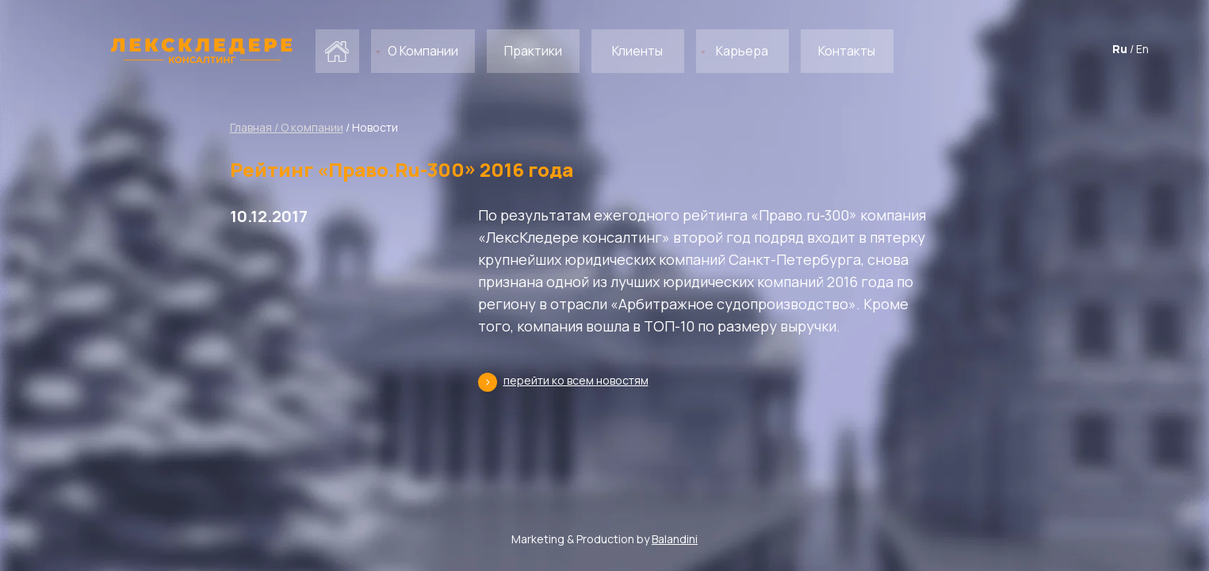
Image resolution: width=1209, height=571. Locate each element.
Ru (1119, 48)
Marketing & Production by (604, 538)
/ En (1139, 48)
